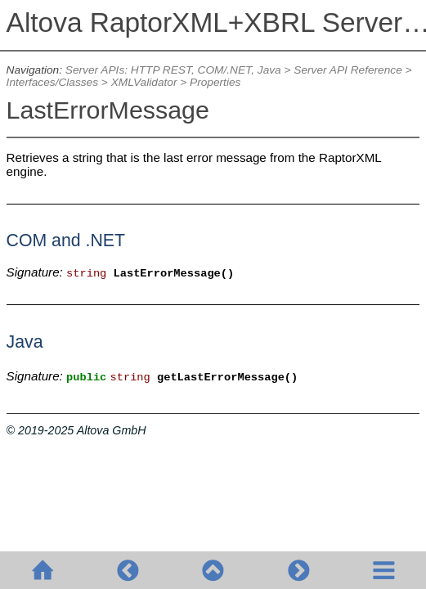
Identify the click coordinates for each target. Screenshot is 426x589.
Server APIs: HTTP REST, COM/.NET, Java (173, 70)
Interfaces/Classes (52, 82)
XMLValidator (144, 82)
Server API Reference (347, 70)
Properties (215, 82)
